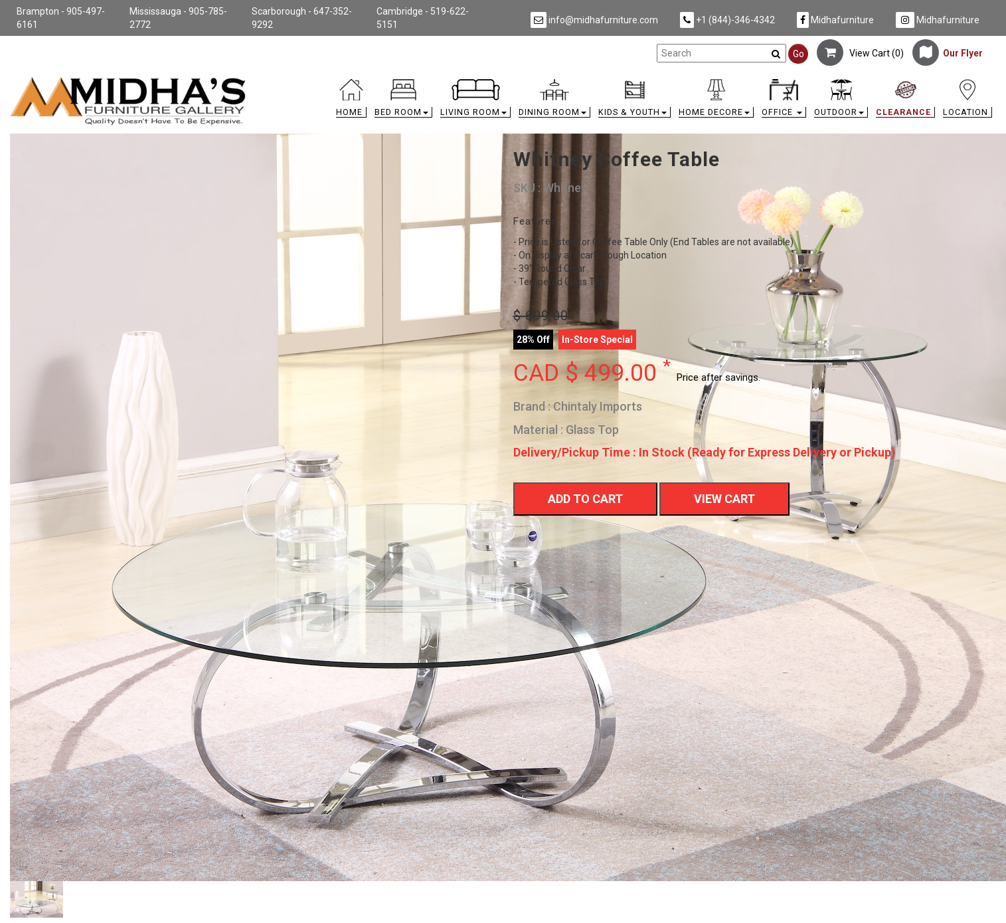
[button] (403, 101)
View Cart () (860, 53)
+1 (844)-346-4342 (727, 20)
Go (798, 54)
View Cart (724, 499)
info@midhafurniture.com (594, 20)
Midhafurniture (835, 20)
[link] (626, 81)
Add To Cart (585, 499)
